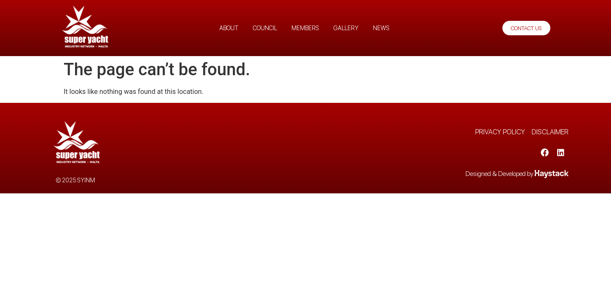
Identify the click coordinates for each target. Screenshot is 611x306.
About (228, 28)
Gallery (346, 28)
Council (265, 28)
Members (305, 28)
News (381, 28)
